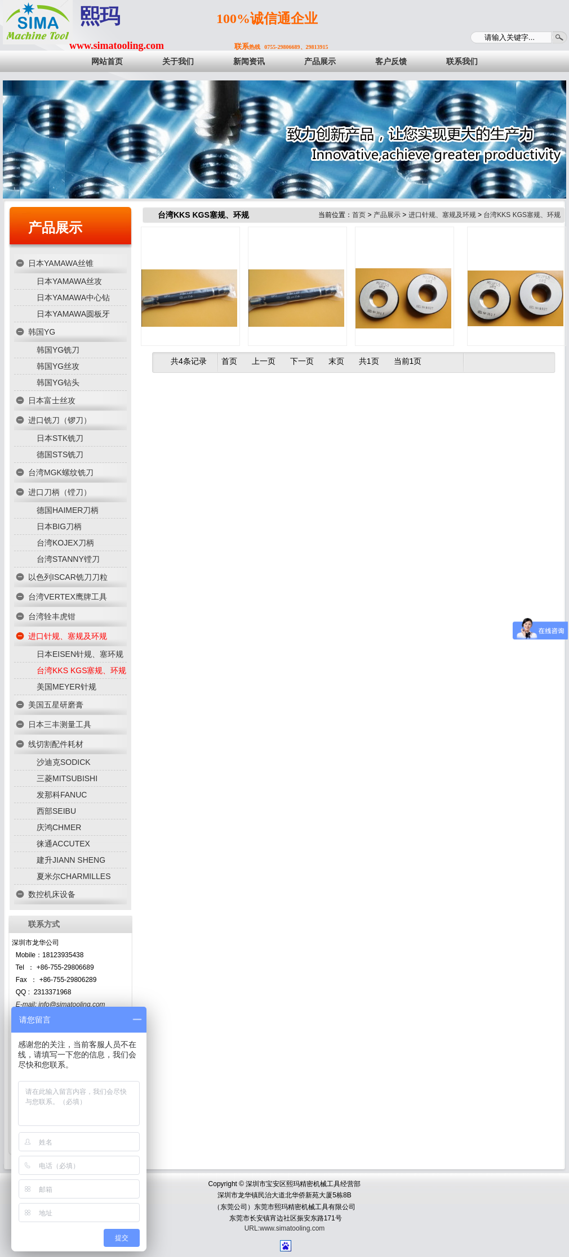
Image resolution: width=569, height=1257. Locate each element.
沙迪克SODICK (64, 762)
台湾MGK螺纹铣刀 (61, 472)
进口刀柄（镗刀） (59, 492)
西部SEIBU (56, 811)
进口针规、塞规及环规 (67, 636)
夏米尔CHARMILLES (73, 876)
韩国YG (41, 331)
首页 (359, 215)
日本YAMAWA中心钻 (73, 297)
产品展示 (55, 227)
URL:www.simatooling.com (285, 1228)
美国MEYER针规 (66, 686)
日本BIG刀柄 (59, 526)
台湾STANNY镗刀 (68, 559)
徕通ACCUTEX (63, 843)
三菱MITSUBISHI (67, 778)
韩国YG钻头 (58, 382)
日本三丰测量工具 (59, 724)
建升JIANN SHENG (71, 859)
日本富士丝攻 (51, 400)
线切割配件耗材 (55, 744)
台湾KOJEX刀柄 (65, 542)
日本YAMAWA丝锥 (61, 263)
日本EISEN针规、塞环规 (80, 654)
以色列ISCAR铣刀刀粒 (68, 577)
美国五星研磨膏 (55, 704)
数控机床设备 (51, 894)
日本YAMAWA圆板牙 (73, 313)
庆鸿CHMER (59, 827)
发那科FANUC (62, 794)
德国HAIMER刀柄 (68, 510)
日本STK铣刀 (60, 438)
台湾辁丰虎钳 (51, 616)
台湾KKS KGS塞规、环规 (81, 670)
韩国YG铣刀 (58, 349)
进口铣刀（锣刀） (59, 420)
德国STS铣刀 (60, 454)
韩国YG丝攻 (58, 366)
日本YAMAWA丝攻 (69, 281)
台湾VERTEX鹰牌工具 (67, 596)
